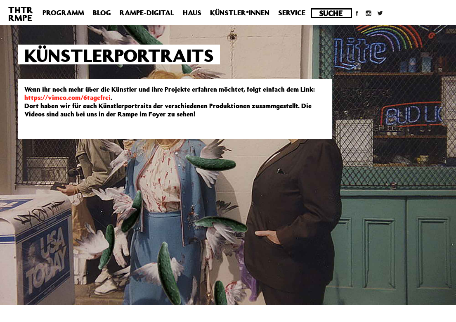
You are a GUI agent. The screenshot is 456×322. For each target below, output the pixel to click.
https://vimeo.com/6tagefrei (67, 97)
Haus (192, 12)
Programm (63, 12)
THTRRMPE (20, 14)
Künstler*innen (239, 12)
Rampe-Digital (147, 12)
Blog (102, 12)
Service (291, 12)
